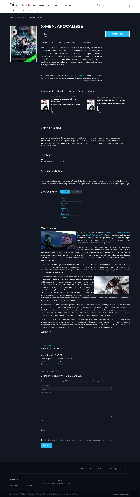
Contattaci (45, 480)
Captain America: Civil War (95, 235)
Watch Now (117, 34)
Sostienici (29, 485)
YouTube (44, 11)
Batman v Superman (78, 75)
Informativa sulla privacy (121, 494)
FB (13, 11)
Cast (65, 192)
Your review (46, 393)
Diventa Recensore (48, 484)
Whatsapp (34, 11)
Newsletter (61, 480)
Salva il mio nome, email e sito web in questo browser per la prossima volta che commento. (78, 440)
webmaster (46, 345)
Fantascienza (21, 18)
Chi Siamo (14, 485)
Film (35, 5)
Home (12, 18)
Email (43, 430)
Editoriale (67, 5)
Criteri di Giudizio (63, 484)
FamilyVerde (71, 43)
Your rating (45, 385)
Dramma (73, 96)
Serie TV (42, 5)
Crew (77, 192)
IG (17, 11)
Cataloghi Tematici (54, 5)
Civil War (94, 75)
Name (44, 420)
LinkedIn (24, 11)
